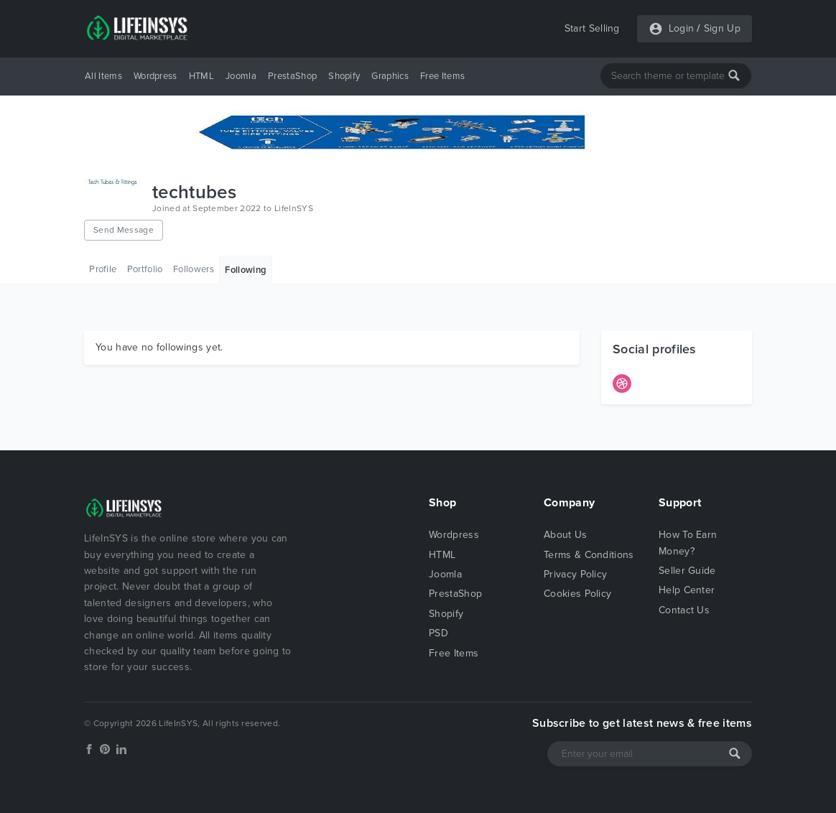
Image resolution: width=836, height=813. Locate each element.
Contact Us (684, 610)
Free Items (442, 76)
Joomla (241, 76)
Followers (193, 269)
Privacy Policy (575, 574)
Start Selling (592, 28)
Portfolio (145, 269)
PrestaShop (292, 76)
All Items (103, 76)
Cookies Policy (577, 593)
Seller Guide (687, 571)
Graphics (390, 76)
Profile (102, 269)
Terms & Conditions (589, 555)
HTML (201, 76)
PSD (438, 633)
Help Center (687, 590)
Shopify (344, 76)
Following (245, 270)
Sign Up (722, 28)
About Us (565, 535)
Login (682, 28)
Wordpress (155, 76)
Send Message (123, 230)
